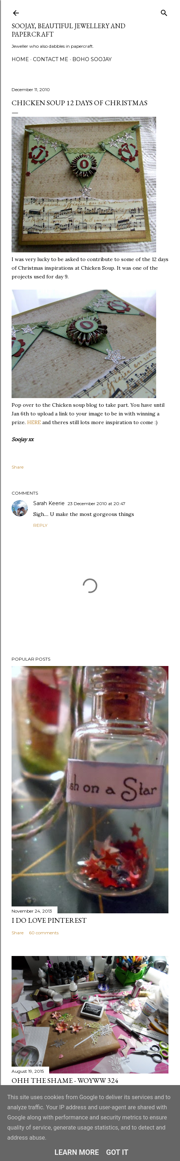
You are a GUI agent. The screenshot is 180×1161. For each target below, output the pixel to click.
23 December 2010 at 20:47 (96, 503)
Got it (117, 1152)
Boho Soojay (92, 59)
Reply (40, 525)
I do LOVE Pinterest (49, 920)
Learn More (77, 1152)
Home (20, 59)
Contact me (50, 59)
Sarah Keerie (49, 503)
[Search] (164, 11)
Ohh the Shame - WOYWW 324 (65, 1080)
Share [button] (17, 467)
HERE (34, 422)
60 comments (44, 932)
